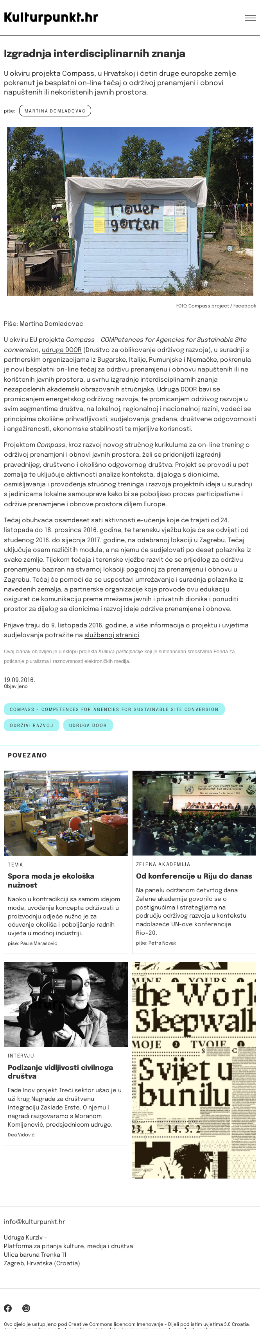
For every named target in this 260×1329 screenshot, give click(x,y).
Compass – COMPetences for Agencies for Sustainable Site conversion (114, 709)
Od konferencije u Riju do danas (194, 876)
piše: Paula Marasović (32, 943)
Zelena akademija (163, 865)
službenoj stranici (111, 635)
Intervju (21, 1056)
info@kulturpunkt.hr (34, 1222)
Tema (15, 865)
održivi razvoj (32, 725)
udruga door (88, 725)
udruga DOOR (62, 350)
